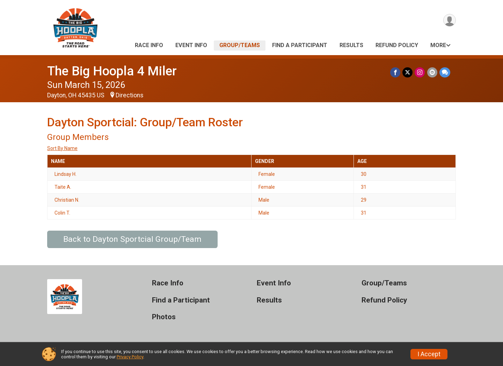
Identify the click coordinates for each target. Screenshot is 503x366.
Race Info (149, 45)
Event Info (191, 45)
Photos (164, 317)
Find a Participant (299, 45)
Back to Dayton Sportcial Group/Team (132, 239)
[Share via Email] (432, 72)
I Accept (428, 354)
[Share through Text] (444, 72)
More (438, 45)
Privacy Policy (130, 356)
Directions (130, 95)
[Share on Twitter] (408, 72)
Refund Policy (397, 45)
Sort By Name (62, 148)
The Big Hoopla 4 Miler (112, 71)
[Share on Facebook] (396, 72)
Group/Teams (239, 45)
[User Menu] (449, 20)
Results (351, 45)
